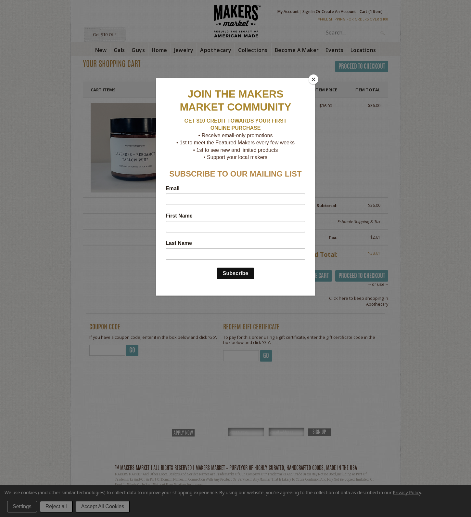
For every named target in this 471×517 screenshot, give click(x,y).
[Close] (313, 79)
